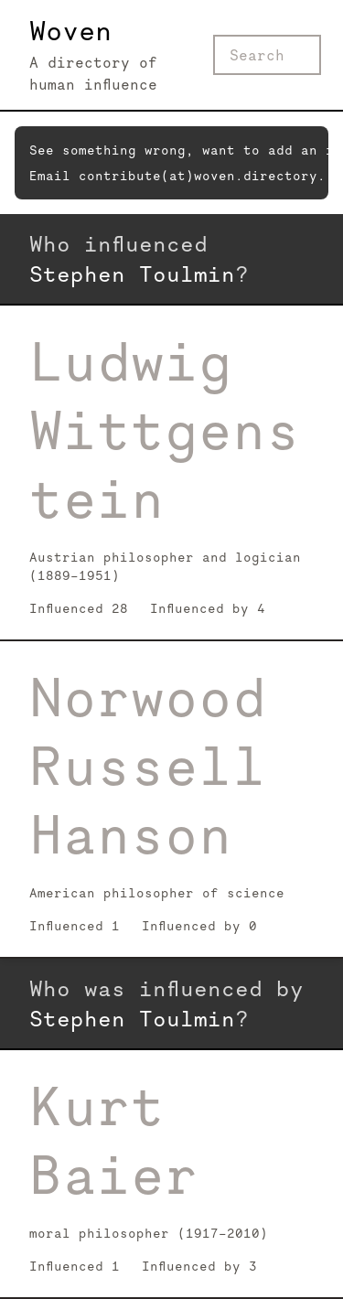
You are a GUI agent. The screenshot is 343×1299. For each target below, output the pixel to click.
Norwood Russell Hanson (147, 765)
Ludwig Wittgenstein (164, 429)
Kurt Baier (113, 1140)
